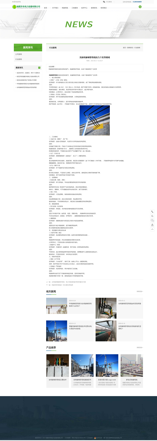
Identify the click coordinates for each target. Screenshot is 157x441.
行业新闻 (18, 59)
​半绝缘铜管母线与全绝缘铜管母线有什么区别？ (27, 84)
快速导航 (94, 436)
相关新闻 (94, 291)
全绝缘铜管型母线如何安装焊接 (26, 87)
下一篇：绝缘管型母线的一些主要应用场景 (59, 285)
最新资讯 (28, 67)
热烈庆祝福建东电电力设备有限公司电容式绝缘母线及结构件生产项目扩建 (28, 77)
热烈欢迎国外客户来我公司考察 (26, 80)
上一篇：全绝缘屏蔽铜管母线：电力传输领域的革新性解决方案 (66, 282)
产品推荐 (94, 347)
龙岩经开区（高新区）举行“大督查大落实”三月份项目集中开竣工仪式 (28, 73)
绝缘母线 (66, 436)
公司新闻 (18, 54)
